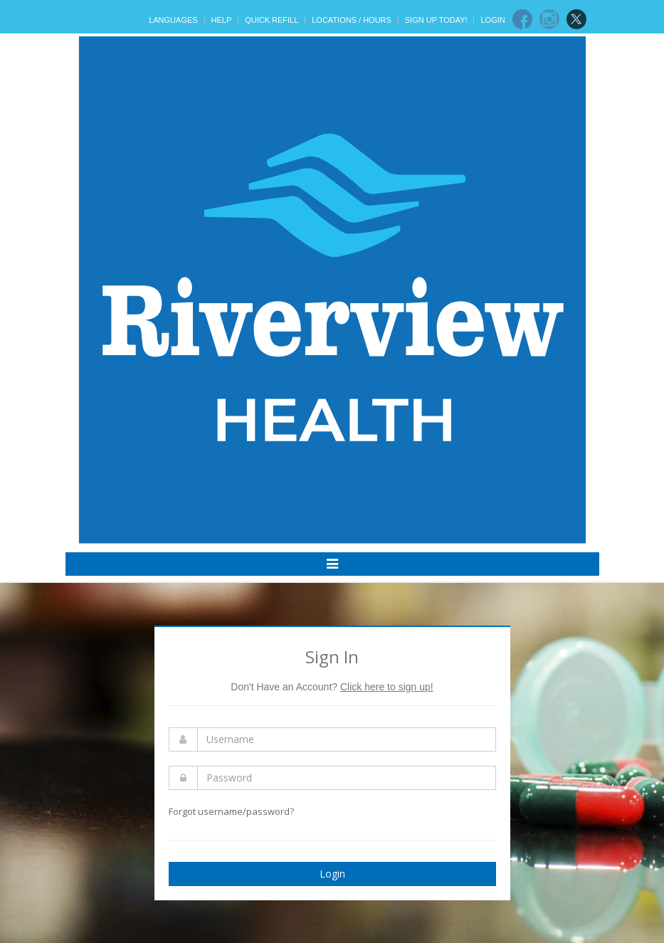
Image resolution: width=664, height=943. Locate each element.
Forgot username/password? (231, 811)
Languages (173, 20)
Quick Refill (271, 20)
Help (221, 20)
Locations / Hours (351, 20)
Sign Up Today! (436, 20)
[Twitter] (576, 19)
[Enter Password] (346, 778)
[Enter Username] (346, 739)
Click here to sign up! (386, 686)
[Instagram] (549, 19)
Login (492, 20)
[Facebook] (522, 19)
